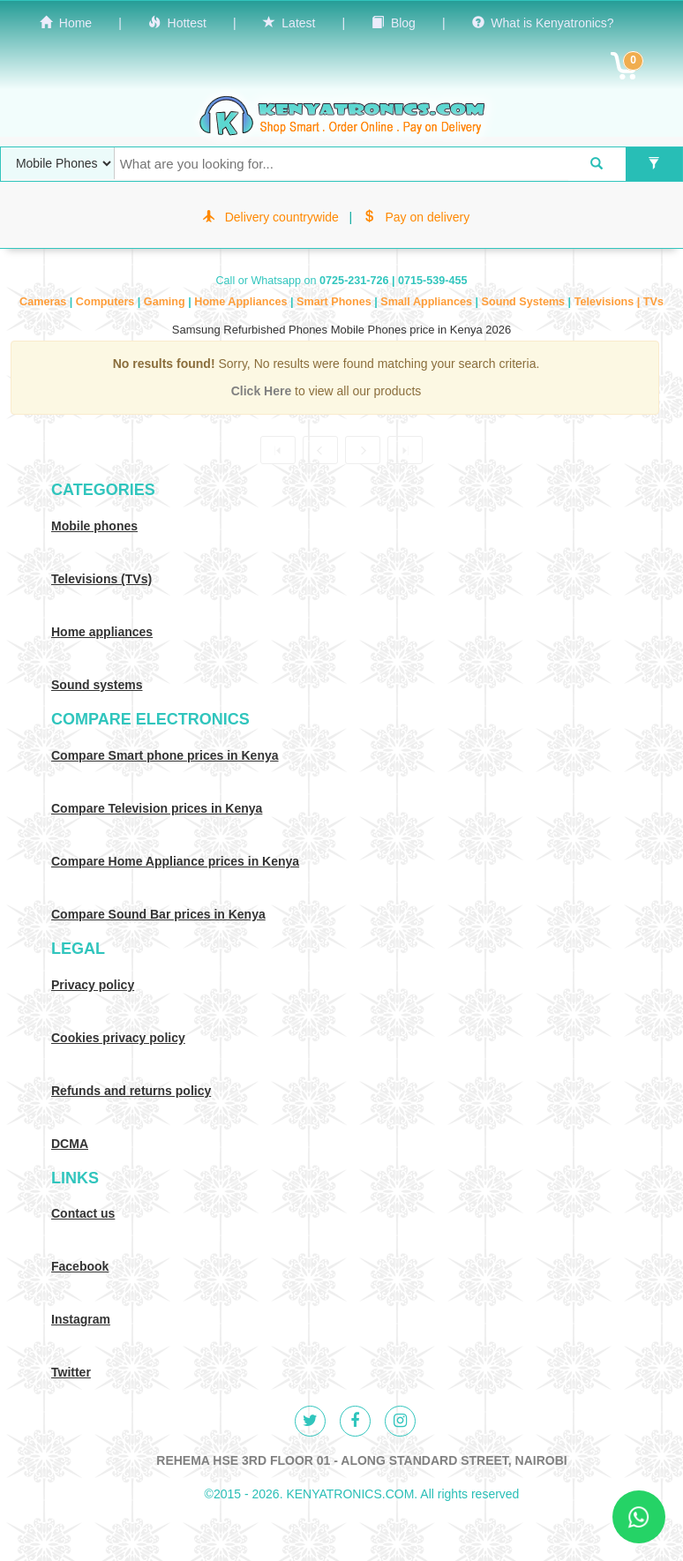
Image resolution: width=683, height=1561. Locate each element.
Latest (289, 23)
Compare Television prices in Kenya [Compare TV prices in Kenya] (156, 808)
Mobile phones (94, 526)
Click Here (263, 391)
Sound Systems (525, 302)
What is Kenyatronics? (543, 23)
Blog (394, 23)
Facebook (80, 1266)
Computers (107, 302)
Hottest (177, 23)
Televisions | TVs (619, 302)
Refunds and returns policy (131, 1091)
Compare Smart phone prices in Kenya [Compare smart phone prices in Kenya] (165, 755)
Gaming (166, 302)
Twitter (71, 1372)
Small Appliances (427, 302)
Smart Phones (335, 302)
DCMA (69, 1144)
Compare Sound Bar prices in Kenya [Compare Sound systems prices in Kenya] (158, 914)
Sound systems (96, 685)
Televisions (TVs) (101, 579)
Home (66, 23)
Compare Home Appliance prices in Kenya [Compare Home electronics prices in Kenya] (175, 861)
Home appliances (102, 632)
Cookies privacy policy (118, 1038)
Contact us (83, 1213)
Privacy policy (92, 985)
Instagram (80, 1319)
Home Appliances (242, 302)
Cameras (44, 302)
